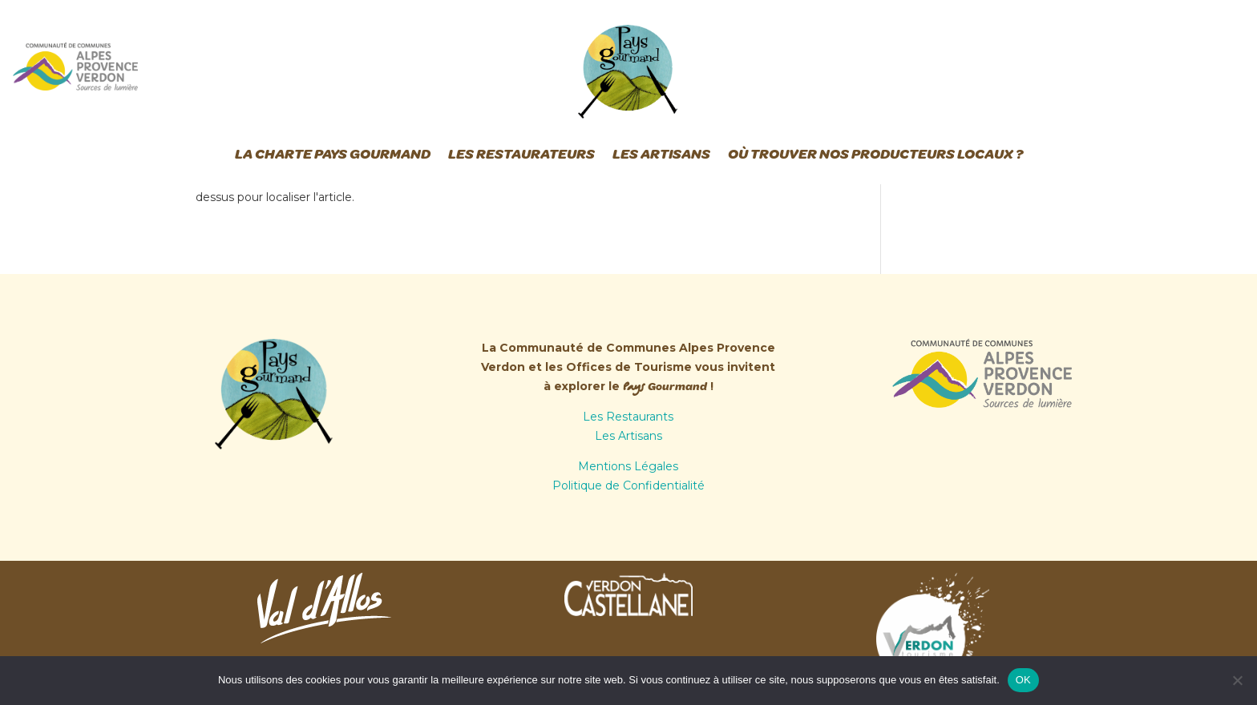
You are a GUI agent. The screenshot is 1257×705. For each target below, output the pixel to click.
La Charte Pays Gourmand (332, 154)
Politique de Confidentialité (628, 485)
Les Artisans (661, 154)
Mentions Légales (628, 466)
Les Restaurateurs (521, 154)
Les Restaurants (628, 416)
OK (1023, 680)
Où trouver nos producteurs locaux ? (875, 154)
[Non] (1237, 680)
